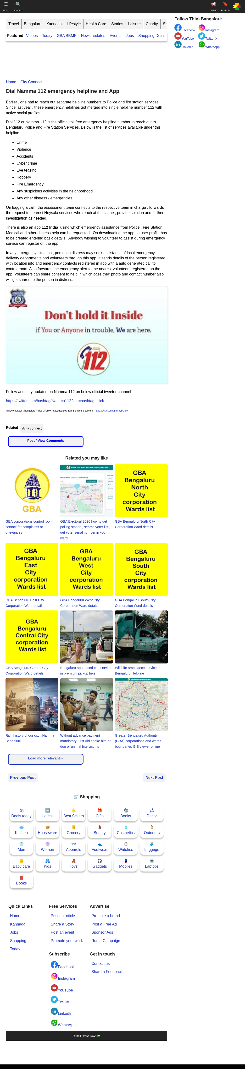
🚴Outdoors (152, 830)
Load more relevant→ (45, 758)
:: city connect (29, 82)
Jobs (130, 36)
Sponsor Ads (102, 932)
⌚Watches (125, 846)
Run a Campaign (105, 941)
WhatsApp (63, 1023)
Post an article (63, 916)
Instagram (63, 976)
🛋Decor (152, 813)
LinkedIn (61, 1011)
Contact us (100, 964)
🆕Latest (47, 813)
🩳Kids (47, 863)
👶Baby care (21, 863)
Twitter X (207, 36)
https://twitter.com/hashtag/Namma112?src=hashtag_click (55, 401)
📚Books (125, 813)
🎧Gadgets (99, 863)
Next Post (154, 778)
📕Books (21, 880)
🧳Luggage (151, 846)
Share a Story (62, 924)
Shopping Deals (152, 36)
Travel (13, 24)
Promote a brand (105, 916)
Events (115, 36)
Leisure (134, 24)
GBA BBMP (67, 36)
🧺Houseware (47, 830)
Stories (117, 24)
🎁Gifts (100, 813)
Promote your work (67, 941)
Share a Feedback (107, 972)
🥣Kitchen (21, 830)
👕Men (21, 846)
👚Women (47, 846)
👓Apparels (73, 846)
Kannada (54, 24)
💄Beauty (100, 830)
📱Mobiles (125, 863)
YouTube (62, 988)
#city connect (32, 428)
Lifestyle (74, 24)
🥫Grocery (73, 830)
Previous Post (23, 778)
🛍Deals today (21, 813)
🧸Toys (74, 863)
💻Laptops (152, 863)
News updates (93, 36)
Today (47, 36)
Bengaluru (32, 24)
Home (11, 82)
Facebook (63, 965)
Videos (32, 36)
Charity (152, 24)
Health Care (96, 24)
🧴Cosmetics (126, 830)
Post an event (62, 932)
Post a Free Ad (104, 924)
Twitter (60, 1000)
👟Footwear (100, 846)
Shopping (18, 941)
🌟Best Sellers (73, 813)
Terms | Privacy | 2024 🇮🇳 (86, 1035)
